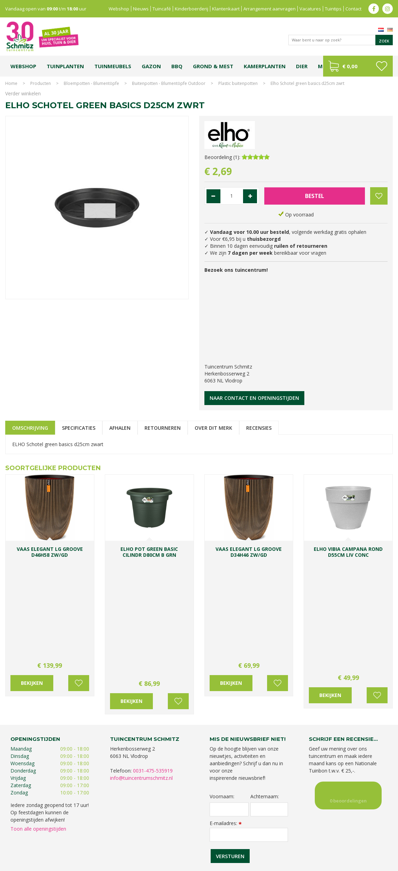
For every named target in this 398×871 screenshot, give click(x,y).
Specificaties (78, 428)
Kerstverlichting (86, 845)
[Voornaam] (229, 690)
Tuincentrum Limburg (39, 838)
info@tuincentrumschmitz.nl (141, 658)
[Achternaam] (269, 690)
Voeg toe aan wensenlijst (78, 581)
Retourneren (163, 428)
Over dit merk (213, 428)
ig (387, 8)
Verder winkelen (23, 93)
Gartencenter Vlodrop (316, 838)
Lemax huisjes (117, 845)
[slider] (256, 157)
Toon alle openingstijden (38, 709)
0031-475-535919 (153, 651)
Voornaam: (222, 677)
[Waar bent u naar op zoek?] (340, 40)
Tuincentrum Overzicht (371, 863)
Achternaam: (264, 677)
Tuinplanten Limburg (227, 838)
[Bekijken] (358, 66)
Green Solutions (329, 863)
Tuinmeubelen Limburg (254, 845)
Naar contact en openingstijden (254, 398)
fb (373, 8)
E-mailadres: (226, 703)
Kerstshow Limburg (359, 838)
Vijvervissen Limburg (153, 845)
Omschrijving (30, 428)
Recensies (259, 428)
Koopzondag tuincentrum (88, 838)
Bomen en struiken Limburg (177, 838)
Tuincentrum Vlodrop (271, 838)
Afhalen (120, 428)
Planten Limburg (132, 838)
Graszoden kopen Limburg (202, 845)
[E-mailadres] (249, 715)
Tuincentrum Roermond (302, 845)
